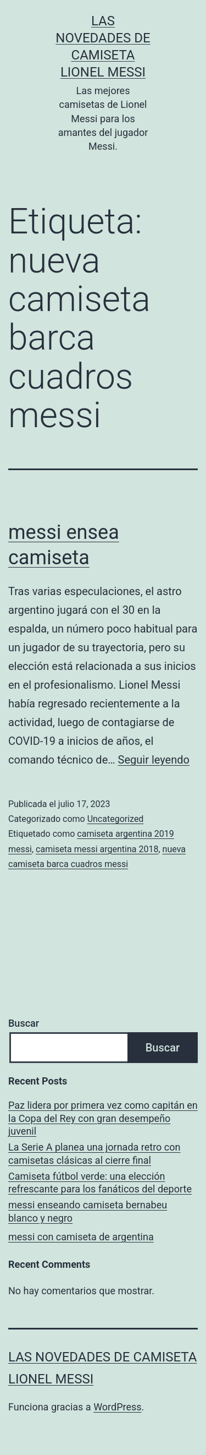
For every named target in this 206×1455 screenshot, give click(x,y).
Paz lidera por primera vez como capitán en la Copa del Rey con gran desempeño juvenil (103, 1118)
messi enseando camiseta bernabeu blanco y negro (87, 1211)
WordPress (117, 1407)
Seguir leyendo (154, 759)
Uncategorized (115, 819)
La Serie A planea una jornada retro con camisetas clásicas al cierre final (94, 1153)
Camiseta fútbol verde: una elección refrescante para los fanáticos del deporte (100, 1182)
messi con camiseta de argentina (81, 1237)
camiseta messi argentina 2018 (97, 849)
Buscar (23, 1023)
